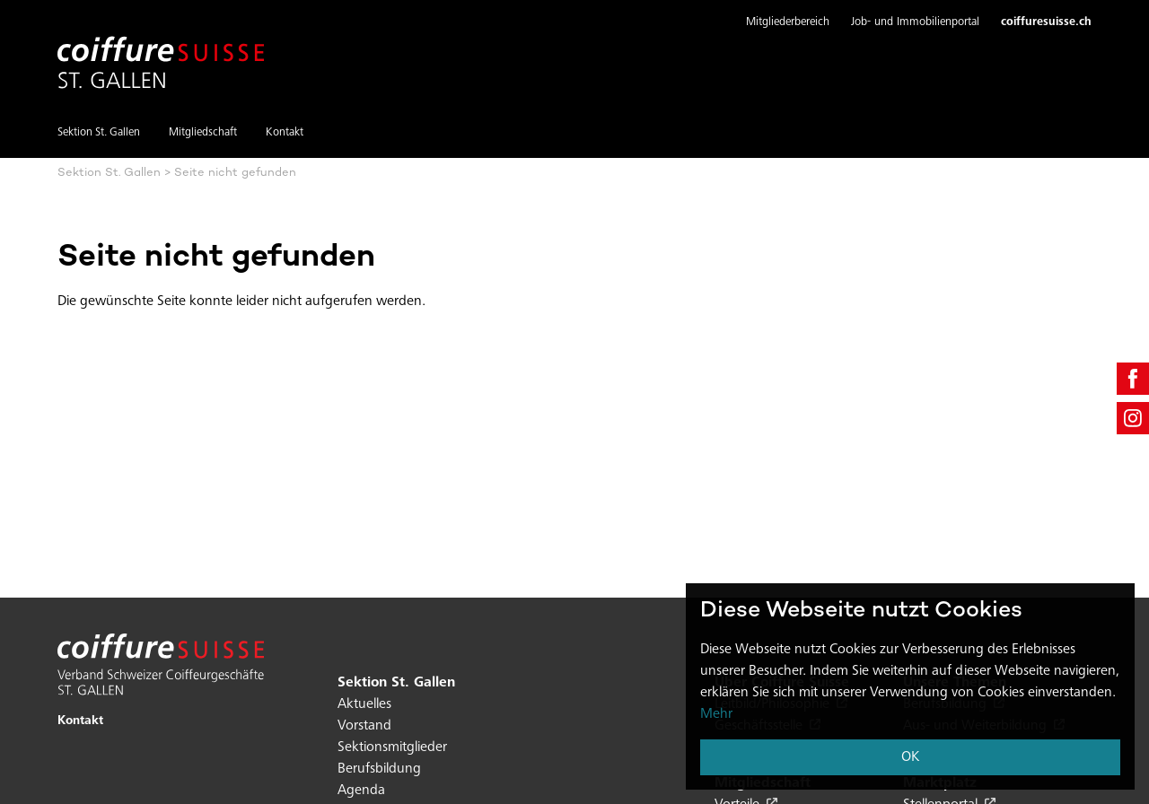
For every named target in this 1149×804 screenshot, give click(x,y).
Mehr (716, 714)
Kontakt (284, 133)
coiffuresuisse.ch (1046, 23)
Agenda (361, 790)
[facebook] (1133, 379)
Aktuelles (364, 704)
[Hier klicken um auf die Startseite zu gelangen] (160, 51)
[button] (787, 23)
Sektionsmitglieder (392, 747)
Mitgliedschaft (203, 133)
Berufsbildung (379, 769)
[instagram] (1133, 418)
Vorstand (364, 726)
